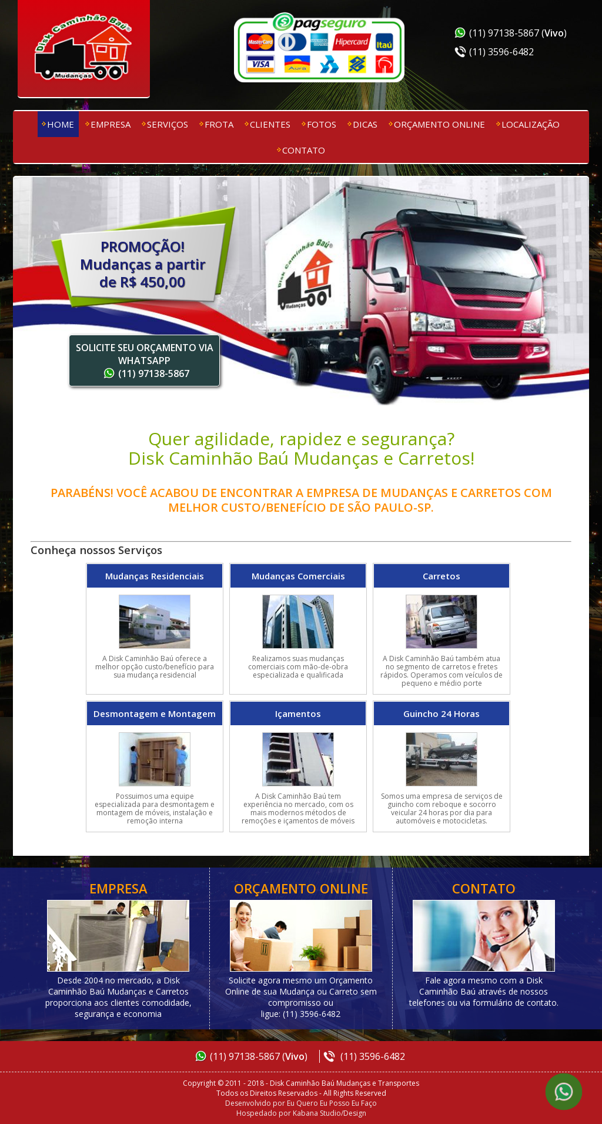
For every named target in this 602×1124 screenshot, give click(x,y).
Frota (219, 124)
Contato (303, 150)
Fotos (321, 124)
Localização (530, 124)
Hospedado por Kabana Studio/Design (301, 1113)
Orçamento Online (439, 124)
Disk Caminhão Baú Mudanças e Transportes (83, 50)
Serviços (167, 124)
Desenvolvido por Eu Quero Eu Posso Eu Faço (301, 1103)
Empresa (111, 124)
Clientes (270, 124)
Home (60, 124)
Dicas (365, 124)
